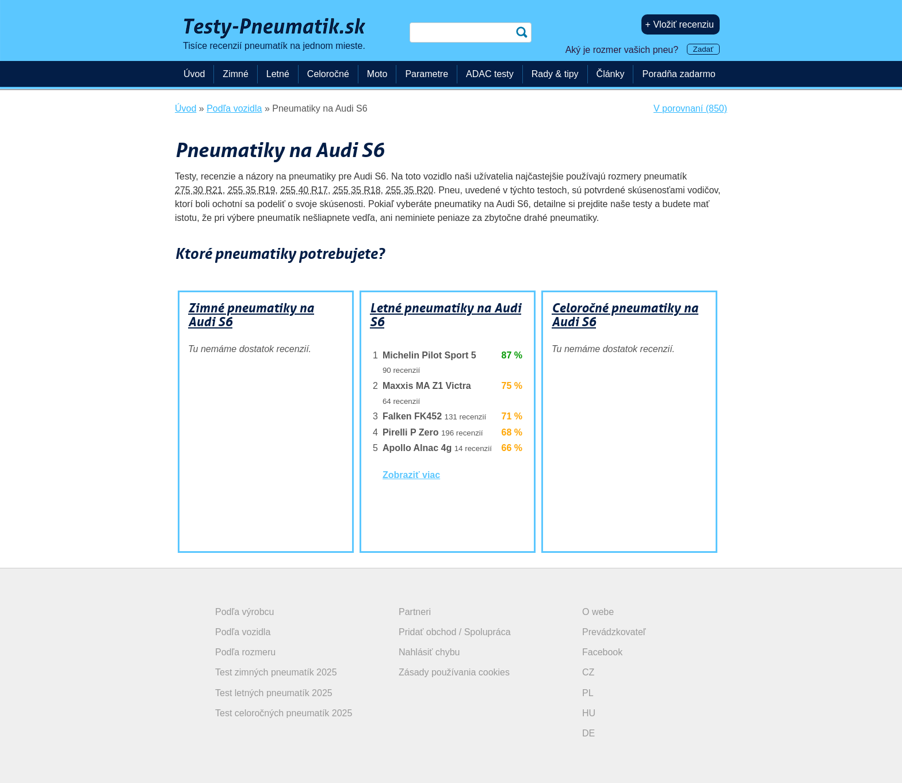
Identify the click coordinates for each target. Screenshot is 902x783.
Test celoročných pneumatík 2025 (283, 713)
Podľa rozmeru (245, 652)
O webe (598, 612)
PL (588, 693)
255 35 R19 (252, 190)
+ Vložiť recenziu (679, 24)
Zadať (703, 49)
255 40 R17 (304, 190)
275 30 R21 (199, 190)
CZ (588, 672)
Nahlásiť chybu (429, 652)
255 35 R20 (410, 190)
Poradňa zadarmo (678, 74)
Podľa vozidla (242, 632)
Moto (377, 74)
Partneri (415, 612)
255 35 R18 (357, 190)
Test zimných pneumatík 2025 (276, 672)
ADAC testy (490, 74)
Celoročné (328, 74)
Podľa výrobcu (244, 612)
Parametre (426, 74)
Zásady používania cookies (454, 672)
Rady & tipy (555, 74)
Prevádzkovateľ (614, 632)
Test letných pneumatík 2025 (273, 693)
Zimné (235, 74)
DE (588, 733)
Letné (277, 74)
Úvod (194, 74)
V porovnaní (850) (690, 108)
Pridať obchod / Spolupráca (455, 632)
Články (611, 74)
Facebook (602, 652)
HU (588, 713)
